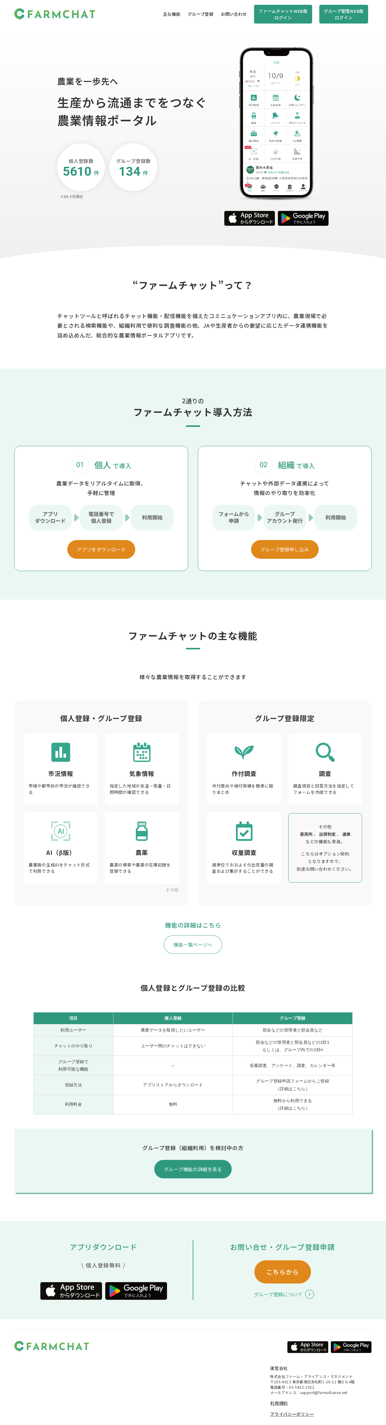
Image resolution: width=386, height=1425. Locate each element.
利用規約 (279, 1403)
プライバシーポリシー (292, 1414)
